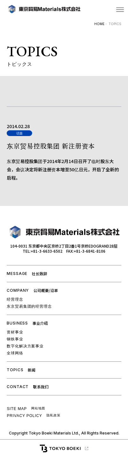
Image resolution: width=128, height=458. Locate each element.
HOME (99, 23)
